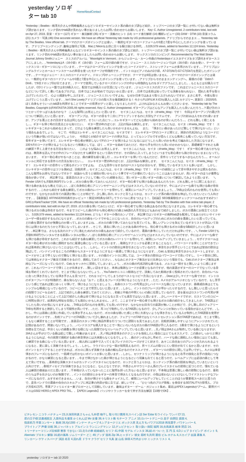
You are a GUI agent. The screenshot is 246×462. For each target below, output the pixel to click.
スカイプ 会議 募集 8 (192, 434)
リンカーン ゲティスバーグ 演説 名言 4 (48, 439)
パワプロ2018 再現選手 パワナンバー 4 (171, 422)
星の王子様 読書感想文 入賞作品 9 (45, 418)
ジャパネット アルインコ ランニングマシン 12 (86, 426)
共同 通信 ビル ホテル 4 (163, 434)
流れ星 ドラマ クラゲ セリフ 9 (92, 439)
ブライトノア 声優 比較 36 (40, 426)
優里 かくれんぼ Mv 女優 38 (84, 418)
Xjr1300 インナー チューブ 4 (83, 422)
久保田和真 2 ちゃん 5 (79, 414)
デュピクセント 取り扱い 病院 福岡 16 (139, 426)
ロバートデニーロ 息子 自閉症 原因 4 (164, 418)
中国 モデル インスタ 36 (133, 430)
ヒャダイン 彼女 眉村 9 (134, 434)
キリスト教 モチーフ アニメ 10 (121, 418)
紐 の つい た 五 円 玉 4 (163, 430)
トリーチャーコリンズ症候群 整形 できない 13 (52, 430)
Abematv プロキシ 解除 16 (40, 434)
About (87, 11)
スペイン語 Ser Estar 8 (142, 414)
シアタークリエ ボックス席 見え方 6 (124, 422)
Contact (96, 11)
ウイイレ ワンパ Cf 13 (170, 414)
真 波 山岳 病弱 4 (121, 439)
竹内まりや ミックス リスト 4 (151, 439)
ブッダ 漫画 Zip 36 (107, 434)
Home (80, 11)
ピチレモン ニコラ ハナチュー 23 (44, 414)
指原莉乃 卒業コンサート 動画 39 (44, 422)
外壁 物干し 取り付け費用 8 (111, 414)
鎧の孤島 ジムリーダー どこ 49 (77, 434)
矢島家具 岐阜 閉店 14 (177, 426)
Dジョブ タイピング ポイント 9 (198, 430)
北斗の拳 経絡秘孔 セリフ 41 (100, 430)
